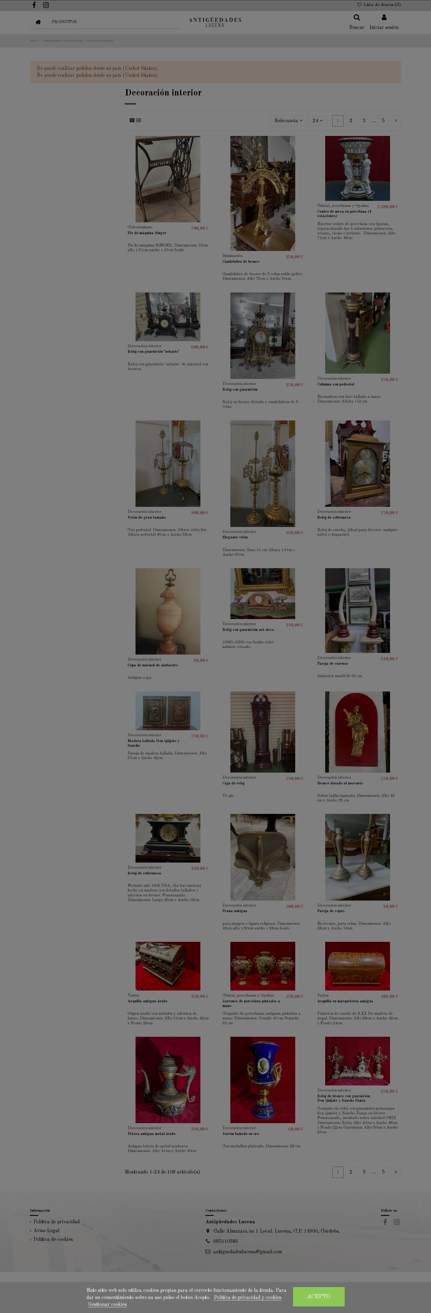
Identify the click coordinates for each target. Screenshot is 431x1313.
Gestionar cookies (107, 1304)
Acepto (318, 1297)
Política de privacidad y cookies (247, 1297)
